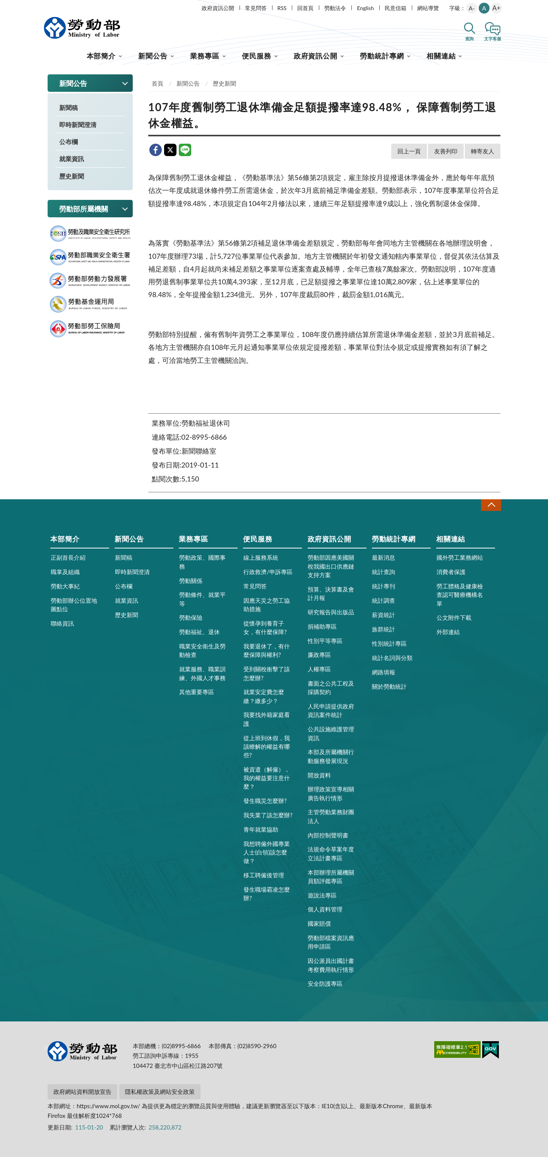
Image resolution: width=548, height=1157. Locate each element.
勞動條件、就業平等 (202, 599)
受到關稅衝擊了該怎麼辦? (266, 673)
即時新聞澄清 (77, 124)
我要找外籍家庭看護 (266, 719)
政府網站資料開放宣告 (82, 1091)
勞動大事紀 (65, 586)
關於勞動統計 (389, 686)
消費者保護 (451, 571)
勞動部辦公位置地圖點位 (74, 604)
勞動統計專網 (382, 56)
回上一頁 (409, 151)
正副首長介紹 (68, 557)
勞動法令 (335, 8)
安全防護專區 (325, 983)
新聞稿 (68, 107)
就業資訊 (71, 158)
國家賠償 (319, 923)
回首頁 (305, 8)
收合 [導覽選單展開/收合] (491, 505)
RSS (282, 8)
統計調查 (383, 600)
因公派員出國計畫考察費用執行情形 (331, 965)
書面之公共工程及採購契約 (331, 687)
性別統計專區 (389, 643)
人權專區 (319, 668)
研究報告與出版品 (331, 612)
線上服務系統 (260, 557)
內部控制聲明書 (328, 835)
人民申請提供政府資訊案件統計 (331, 710)
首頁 (157, 83)
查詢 (469, 38)
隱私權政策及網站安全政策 (160, 1091)
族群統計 (383, 629)
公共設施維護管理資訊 (331, 733)
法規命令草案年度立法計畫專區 (331, 853)
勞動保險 (190, 617)
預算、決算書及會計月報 (331, 593)
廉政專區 (319, 654)
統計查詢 (383, 571)
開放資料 (319, 775)
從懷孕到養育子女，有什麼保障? (265, 627)
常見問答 (256, 8)
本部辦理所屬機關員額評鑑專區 (331, 876)
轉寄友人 (482, 151)
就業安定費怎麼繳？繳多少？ (263, 696)
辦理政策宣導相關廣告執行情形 (331, 793)
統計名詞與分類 (392, 657)
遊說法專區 (322, 895)
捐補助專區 (322, 626)
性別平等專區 (325, 640)
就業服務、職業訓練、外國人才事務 (202, 673)
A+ (496, 8)
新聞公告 (153, 56)
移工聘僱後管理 (263, 875)
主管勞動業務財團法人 (331, 816)
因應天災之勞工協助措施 (266, 604)
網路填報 (383, 672)
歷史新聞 (71, 176)
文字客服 (492, 38)
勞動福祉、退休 (199, 631)
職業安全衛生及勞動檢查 (202, 650)
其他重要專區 (196, 691)
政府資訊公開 (218, 8)
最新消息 (383, 557)
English (365, 8)
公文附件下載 (454, 617)
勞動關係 (190, 580)
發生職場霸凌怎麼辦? (266, 893)
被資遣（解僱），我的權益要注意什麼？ (266, 778)
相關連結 (441, 56)
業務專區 (204, 56)
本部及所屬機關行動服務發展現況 (331, 756)
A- (472, 8)
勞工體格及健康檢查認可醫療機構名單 (460, 595)
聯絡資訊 (62, 623)
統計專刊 (383, 586)
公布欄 (68, 141)
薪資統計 (383, 614)
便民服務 (256, 56)
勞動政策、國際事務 (202, 561)
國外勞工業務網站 (460, 557)
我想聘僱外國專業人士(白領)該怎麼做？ (266, 852)
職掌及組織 (65, 571)
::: (46, 6)
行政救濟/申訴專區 (268, 571)
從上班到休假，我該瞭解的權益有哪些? (266, 746)
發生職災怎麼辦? (265, 800)
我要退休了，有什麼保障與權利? (266, 650)
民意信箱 (395, 8)
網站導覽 (428, 8)
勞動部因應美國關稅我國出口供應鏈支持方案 (331, 566)
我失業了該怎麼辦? (268, 814)
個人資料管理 (325, 909)
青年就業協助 (260, 829)
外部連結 (448, 631)
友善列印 (445, 151)
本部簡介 (101, 56)
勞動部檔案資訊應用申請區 (331, 942)
